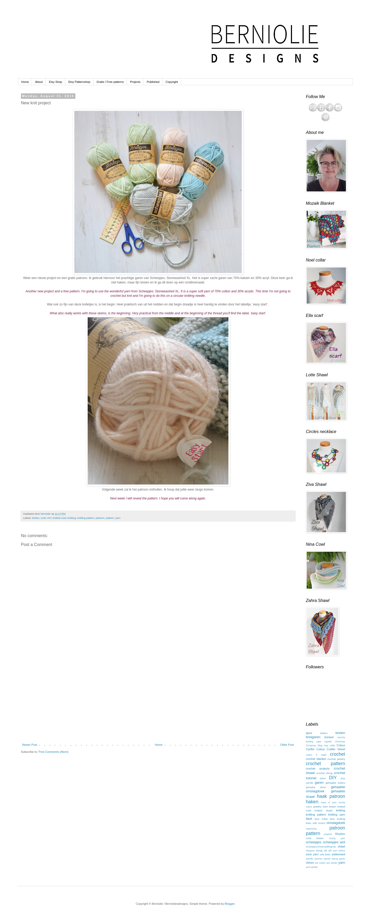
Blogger (229, 903)
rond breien (315, 838)
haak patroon (331, 796)
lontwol (321, 823)
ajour (309, 733)
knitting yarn (336, 814)
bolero (323, 733)
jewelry (317, 806)
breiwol (329, 737)
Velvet (310, 862)
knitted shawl (323, 810)
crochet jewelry (336, 759)
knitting (72, 517)
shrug (319, 850)
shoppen (310, 850)
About (39, 81)
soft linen (325, 854)
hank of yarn (328, 802)
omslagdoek (336, 823)
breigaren (313, 737)
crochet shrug (324, 773)
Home (25, 81)
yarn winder (312, 867)
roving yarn (337, 838)
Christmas (340, 741)
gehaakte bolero (335, 782)
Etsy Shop (55, 81)
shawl (341, 846)
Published (153, 81)
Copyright (172, 81)
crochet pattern (325, 763)
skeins (342, 850)
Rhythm (340, 833)
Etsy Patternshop (79, 81)
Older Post (287, 744)
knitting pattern (85, 517)
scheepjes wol (334, 842)
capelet (327, 741)
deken (323, 778)
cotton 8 (311, 755)
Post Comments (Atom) (53, 751)
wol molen (320, 863)
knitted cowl (59, 517)
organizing (311, 828)
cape (318, 741)
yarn (117, 517)
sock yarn (312, 854)
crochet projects (318, 768)
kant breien (329, 806)
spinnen (318, 858)
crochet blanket (316, 758)
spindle (309, 858)
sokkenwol (338, 854)
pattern (110, 517)
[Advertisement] (158, 700)
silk (325, 850)
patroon (100, 517)
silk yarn (333, 850)
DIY (49, 517)
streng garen (338, 858)
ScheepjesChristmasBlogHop (321, 846)
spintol (327, 858)
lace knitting (337, 818)
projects (328, 834)
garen (319, 782)
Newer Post (29, 744)
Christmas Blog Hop (317, 745)
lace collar (321, 818)
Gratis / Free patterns (110, 81)
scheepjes (313, 842)
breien (35, 517)
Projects (135, 81)
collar (332, 745)
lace (309, 819)
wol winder (332, 863)
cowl (43, 517)
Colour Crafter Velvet (330, 749)
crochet (337, 754)
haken (312, 801)
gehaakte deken (316, 787)
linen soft (311, 823)
